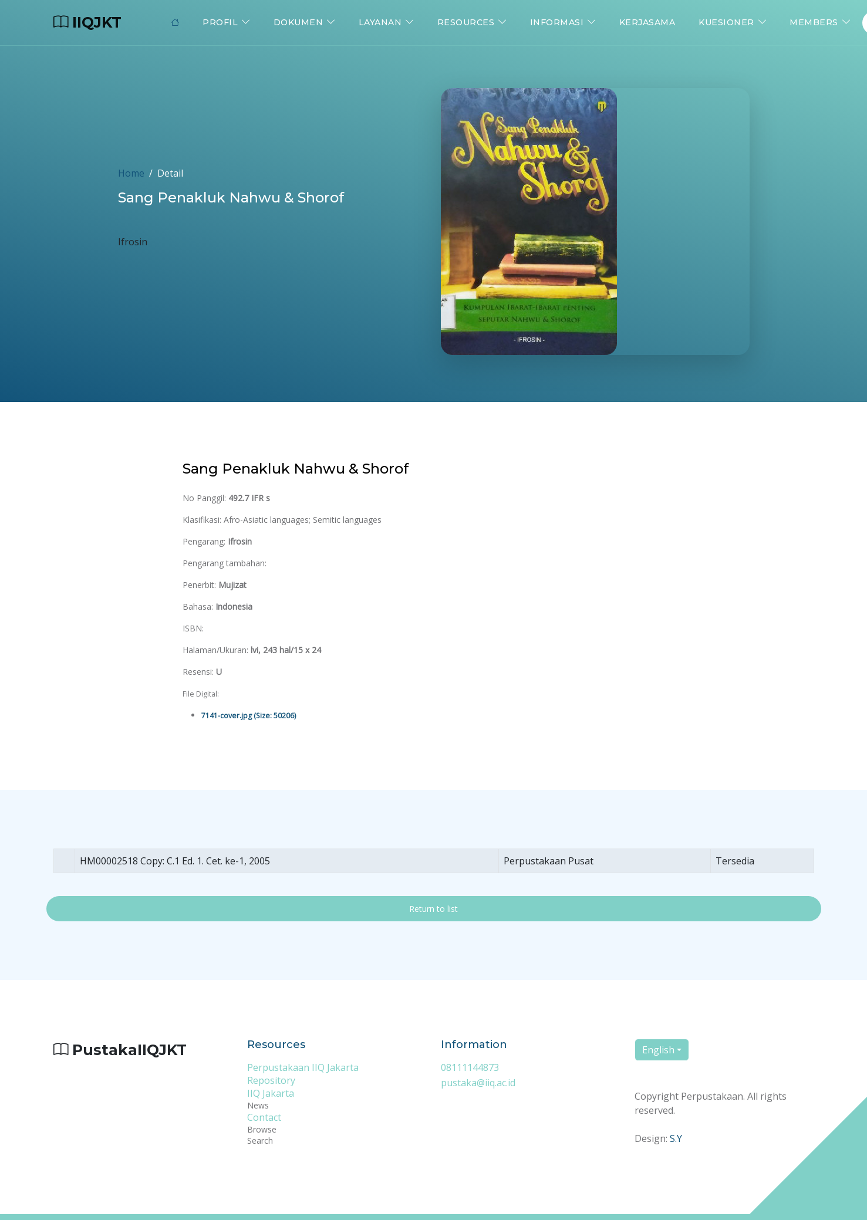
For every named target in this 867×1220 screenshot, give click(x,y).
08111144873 (470, 1067)
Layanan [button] (380, 22)
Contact (264, 1117)
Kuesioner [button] (726, 22)
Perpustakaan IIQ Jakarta (303, 1067)
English (658, 1050)
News (258, 1105)
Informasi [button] (557, 22)
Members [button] (814, 22)
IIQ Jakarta (270, 1093)
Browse (261, 1129)
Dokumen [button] (298, 22)
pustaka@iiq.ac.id (478, 1082)
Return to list (433, 909)
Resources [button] (466, 22)
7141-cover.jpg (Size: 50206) (248, 716)
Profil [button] (220, 22)
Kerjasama (647, 22)
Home (131, 173)
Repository (271, 1080)
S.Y (676, 1139)
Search (260, 1140)
